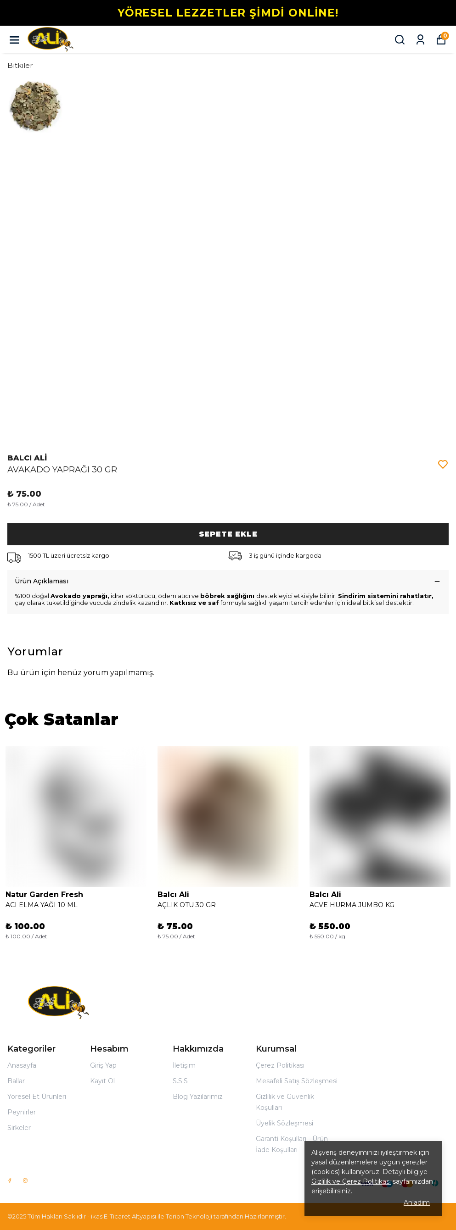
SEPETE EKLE (228, 534)
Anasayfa (21, 1065)
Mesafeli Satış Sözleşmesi (297, 1081)
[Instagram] (25, 1180)
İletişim (184, 1065)
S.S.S (180, 1081)
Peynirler (21, 1112)
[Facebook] (9, 1180)
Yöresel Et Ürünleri (36, 1096)
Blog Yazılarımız (198, 1096)
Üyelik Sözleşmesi (284, 1123)
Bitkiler (20, 65)
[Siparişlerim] (420, 39)
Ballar (16, 1081)
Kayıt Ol (102, 1081)
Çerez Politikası (280, 1065)
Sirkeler (19, 1128)
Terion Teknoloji (189, 1216)
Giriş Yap (103, 1065)
